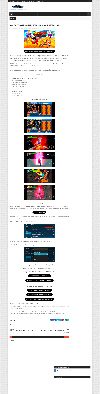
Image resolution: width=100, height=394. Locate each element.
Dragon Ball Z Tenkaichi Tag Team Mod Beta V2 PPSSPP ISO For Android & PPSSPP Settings (81, 108)
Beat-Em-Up (69, 136)
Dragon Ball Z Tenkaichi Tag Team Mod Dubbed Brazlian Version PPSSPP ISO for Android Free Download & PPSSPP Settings (81, 101)
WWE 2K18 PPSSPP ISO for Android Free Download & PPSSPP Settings (80, 69)
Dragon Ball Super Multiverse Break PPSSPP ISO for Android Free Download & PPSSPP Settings (81, 82)
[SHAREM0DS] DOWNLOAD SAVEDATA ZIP (36, 298)
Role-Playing (69, 164)
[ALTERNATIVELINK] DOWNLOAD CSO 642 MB (36, 284)
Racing (68, 162)
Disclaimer (23, 1)
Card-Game (69, 139)
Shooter (69, 170)
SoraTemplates (17, 392)
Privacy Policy (31, 1)
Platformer (69, 157)
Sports (68, 172)
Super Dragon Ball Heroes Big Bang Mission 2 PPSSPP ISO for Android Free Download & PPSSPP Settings (81, 88)
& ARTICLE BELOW (84, 119)
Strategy (69, 175)
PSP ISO (52, 208)
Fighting (35, 28)
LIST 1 (72, 14)
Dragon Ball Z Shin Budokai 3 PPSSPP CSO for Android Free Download (81, 113)
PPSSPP (48, 28)
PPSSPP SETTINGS (36, 215)
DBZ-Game (30, 28)
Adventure (69, 134)
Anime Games (26, 14)
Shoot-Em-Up (69, 167)
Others (68, 149)
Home (10, 1)
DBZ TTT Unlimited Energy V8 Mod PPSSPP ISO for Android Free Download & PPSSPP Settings (81, 57)
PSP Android (17, 14)
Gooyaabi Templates (29, 392)
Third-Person (69, 177)
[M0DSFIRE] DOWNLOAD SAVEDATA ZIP (36, 293)
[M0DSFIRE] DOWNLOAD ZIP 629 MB (36, 279)
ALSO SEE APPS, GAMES (72, 119)
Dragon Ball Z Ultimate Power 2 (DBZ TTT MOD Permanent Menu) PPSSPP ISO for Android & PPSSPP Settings (81, 76)
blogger (61, 343)
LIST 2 (77, 14)
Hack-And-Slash (70, 144)
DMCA (27, 1)
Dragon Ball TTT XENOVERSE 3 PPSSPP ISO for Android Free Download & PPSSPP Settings (81, 63)
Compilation (40, 381)
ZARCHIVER (18, 307)
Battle (49, 379)
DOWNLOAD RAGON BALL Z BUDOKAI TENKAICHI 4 (36, 51)
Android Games (54, 14)
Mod (38, 28)
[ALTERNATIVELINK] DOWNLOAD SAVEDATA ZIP (36, 302)
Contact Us (18, 1)
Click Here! (50, 272)
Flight (50, 381)
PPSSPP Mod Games (43, 14)
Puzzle (68, 159)
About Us (13, 1)
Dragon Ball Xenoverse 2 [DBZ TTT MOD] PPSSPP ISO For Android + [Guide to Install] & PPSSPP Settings (81, 95)
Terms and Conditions (39, 1)
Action (68, 131)
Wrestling (69, 180)
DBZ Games (33, 14)
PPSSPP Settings (64, 14)
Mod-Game (42, 28)
